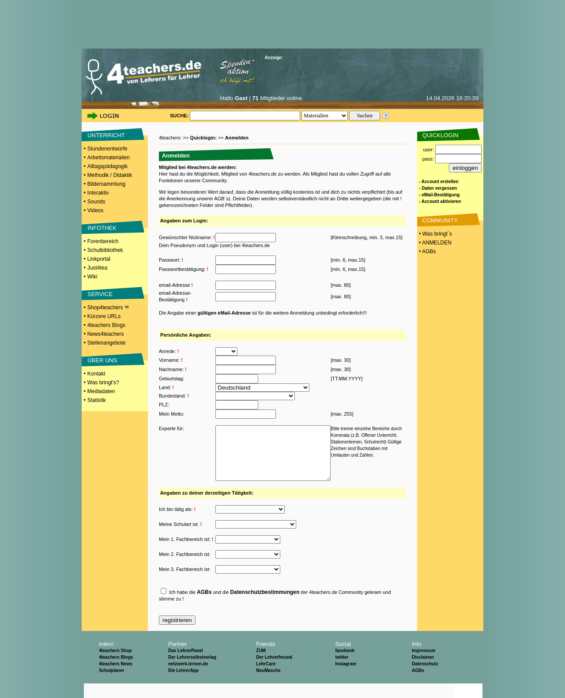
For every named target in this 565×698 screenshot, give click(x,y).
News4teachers (105, 334)
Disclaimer (423, 671)
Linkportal (98, 259)
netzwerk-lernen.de (188, 678)
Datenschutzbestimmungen (265, 607)
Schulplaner (111, 685)
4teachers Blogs (106, 325)
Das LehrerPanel (185, 665)
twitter (341, 671)
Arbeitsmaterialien (108, 157)
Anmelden (237, 137)
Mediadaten (101, 391)
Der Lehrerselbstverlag (192, 671)
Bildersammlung (106, 184)
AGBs (204, 607)
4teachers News (115, 678)
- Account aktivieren (440, 201)
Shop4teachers (108, 307)
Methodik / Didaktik (109, 175)
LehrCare (265, 678)
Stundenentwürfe (107, 149)
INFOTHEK (102, 228)
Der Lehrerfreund (274, 671)
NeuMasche (268, 685)
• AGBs (427, 251)
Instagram (345, 678)
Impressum (423, 665)
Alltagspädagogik (107, 166)
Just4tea (97, 268)
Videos (95, 210)
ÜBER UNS (102, 360)
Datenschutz (425, 678)
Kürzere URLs (104, 316)
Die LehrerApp (183, 685)
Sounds (96, 202)
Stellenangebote (106, 343)
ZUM (261, 665)
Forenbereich (103, 241)
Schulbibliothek (105, 250)
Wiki (92, 277)
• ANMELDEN (435, 243)
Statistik (96, 400)
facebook (344, 665)
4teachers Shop (115, 665)
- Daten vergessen (438, 188)
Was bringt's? (103, 382)
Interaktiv (98, 193)
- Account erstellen (439, 181)
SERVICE (100, 294)
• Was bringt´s (435, 234)
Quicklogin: (204, 137)
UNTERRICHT (106, 135)
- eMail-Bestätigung (439, 194)
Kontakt (96, 374)
